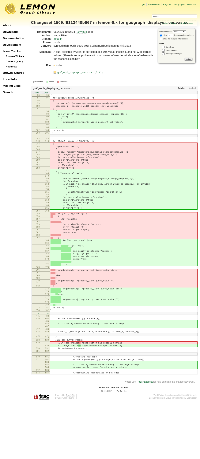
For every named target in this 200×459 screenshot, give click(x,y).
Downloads (10, 31)
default (58, 38)
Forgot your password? (185, 4)
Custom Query (14, 61)
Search (8, 92)
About (7, 25)
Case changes (171, 50)
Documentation (13, 38)
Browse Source (13, 72)
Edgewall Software (66, 455)
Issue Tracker (12, 51)
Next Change (186, 23)
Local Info (10, 79)
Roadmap (11, 66)
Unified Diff (106, 448)
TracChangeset (144, 439)
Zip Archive (121, 448)
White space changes (174, 53)
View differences (165, 32)
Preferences (154, 4)
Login (142, 4)
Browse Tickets (15, 56)
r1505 (36, 93)
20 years (82, 31)
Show (163, 35)
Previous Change (169, 23)
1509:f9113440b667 (73, 22)
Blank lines (170, 47)
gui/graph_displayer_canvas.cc (76, 72)
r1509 (45, 93)
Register (167, 4)
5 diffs (99, 72)
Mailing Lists (12, 85)
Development (12, 44)
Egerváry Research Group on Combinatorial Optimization (173, 455)
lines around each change (181, 35)
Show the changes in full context (174, 39)
